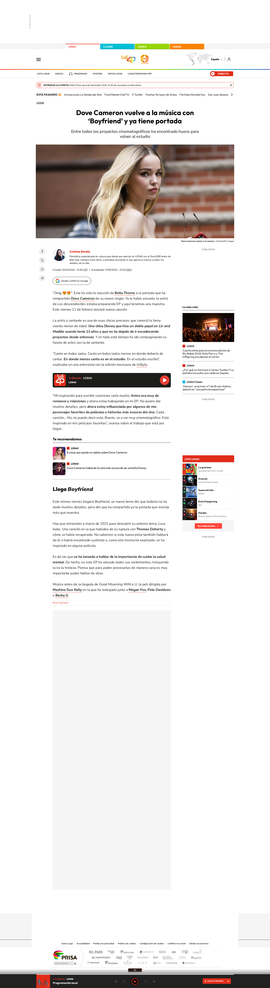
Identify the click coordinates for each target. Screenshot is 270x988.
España (215, 59)
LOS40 (72, 46)
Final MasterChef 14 (117, 94)
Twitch (149, 906)
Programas (80, 73)
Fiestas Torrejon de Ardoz (161, 94)
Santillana (128, 952)
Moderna (110, 962)
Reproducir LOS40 (164, 380)
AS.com (172, 952)
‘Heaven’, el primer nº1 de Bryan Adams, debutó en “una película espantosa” (207, 388)
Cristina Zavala (80, 251)
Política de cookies (127, 943)
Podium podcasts (127, 962)
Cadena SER (161, 952)
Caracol (196, 952)
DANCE (142, 46)
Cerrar (231, 85)
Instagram (114, 906)
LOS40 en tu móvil (177, 943)
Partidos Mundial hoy (192, 94)
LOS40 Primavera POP (140, 73)
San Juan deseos (218, 94)
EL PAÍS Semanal (168, 956)
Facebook (42, 251)
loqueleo (172, 962)
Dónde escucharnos (199, 943)
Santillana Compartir (146, 952)
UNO (119, 956)
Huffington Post (100, 956)
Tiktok (121, 906)
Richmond (93, 962)
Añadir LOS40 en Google (74, 280)
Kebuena (193, 956)
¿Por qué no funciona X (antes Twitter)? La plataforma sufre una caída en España (208, 371)
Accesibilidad (83, 943)
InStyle (142, 364)
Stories (155, 906)
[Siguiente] (232, 94)
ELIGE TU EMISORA (215, 981)
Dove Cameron (61, 602)
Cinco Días (142, 956)
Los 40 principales (112, 952)
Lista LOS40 (43, 73)
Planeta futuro (180, 956)
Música (59, 73)
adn (183, 952)
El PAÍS (96, 952)
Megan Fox (137, 589)
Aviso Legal (67, 943)
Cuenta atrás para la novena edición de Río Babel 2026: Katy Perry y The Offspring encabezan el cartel (206, 354)
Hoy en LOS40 (115, 73)
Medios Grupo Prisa (65, 963)
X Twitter (137, 94)
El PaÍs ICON (142, 962)
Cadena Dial (155, 956)
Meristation (188, 962)
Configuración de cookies (152, 943)
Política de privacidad (103, 943)
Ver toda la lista (206, 526)
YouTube (128, 906)
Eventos (97, 73)
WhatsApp (42, 269)
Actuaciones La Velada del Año (83, 94)
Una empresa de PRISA (65, 955)
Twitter (42, 260)
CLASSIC (108, 46)
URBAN (177, 46)
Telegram (42, 278)
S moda (156, 962)
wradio (129, 956)
